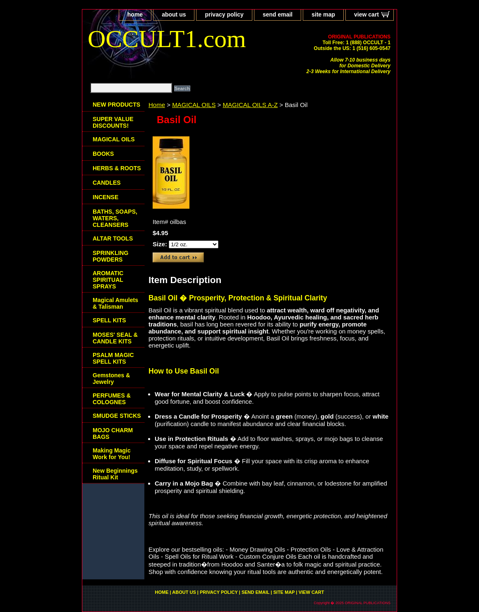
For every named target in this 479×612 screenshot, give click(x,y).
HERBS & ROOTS (117, 168)
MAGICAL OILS (194, 104)
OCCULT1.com (167, 38)
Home (156, 104)
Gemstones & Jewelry (111, 378)
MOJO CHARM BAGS (113, 433)
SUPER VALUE (113, 122)
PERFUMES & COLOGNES (112, 398)
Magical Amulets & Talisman (115, 303)
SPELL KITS (109, 320)
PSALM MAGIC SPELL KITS (113, 358)
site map (323, 14)
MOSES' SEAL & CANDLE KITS (115, 338)
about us (174, 14)
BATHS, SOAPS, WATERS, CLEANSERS (115, 218)
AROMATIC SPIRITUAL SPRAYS (108, 280)
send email (277, 14)
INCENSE (105, 197)
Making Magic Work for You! (112, 453)
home (135, 14)
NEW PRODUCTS (116, 104)
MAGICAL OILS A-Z (250, 104)
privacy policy (224, 14)
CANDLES (107, 182)
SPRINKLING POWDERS (110, 256)
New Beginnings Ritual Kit (115, 474)
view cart (366, 14)
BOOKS (103, 153)
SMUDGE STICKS (117, 415)
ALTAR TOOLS (113, 238)
